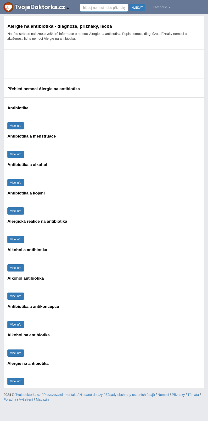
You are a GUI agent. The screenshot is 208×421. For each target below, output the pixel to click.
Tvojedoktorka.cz (28, 395)
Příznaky (178, 395)
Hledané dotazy (91, 395)
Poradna (10, 399)
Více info (15, 125)
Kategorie (161, 7)
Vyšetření (26, 399)
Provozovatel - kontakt (60, 395)
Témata (193, 395)
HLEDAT (137, 7)
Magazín (42, 399)
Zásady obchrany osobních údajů (130, 395)
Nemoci (163, 395)
